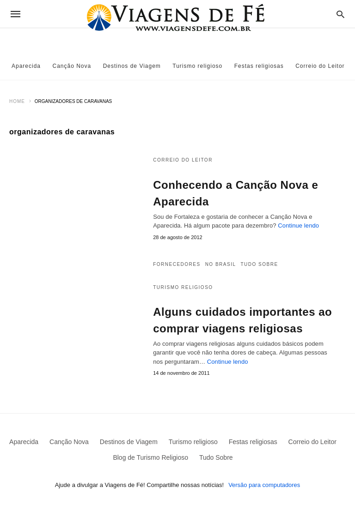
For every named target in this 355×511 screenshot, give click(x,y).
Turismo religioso (197, 66)
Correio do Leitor (319, 66)
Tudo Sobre (259, 264)
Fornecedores (176, 264)
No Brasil (220, 264)
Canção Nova (72, 66)
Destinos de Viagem (132, 66)
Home (17, 101)
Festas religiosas (259, 66)
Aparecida (26, 66)
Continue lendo (298, 225)
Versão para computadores (264, 484)
